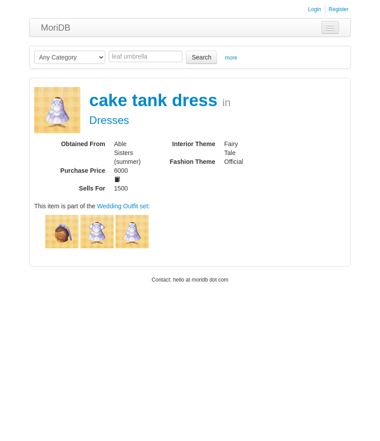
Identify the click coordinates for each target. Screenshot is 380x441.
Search (201, 57)
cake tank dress (155, 100)
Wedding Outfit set (122, 206)
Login (314, 9)
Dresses (109, 120)
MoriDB (56, 27)
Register (338, 9)
